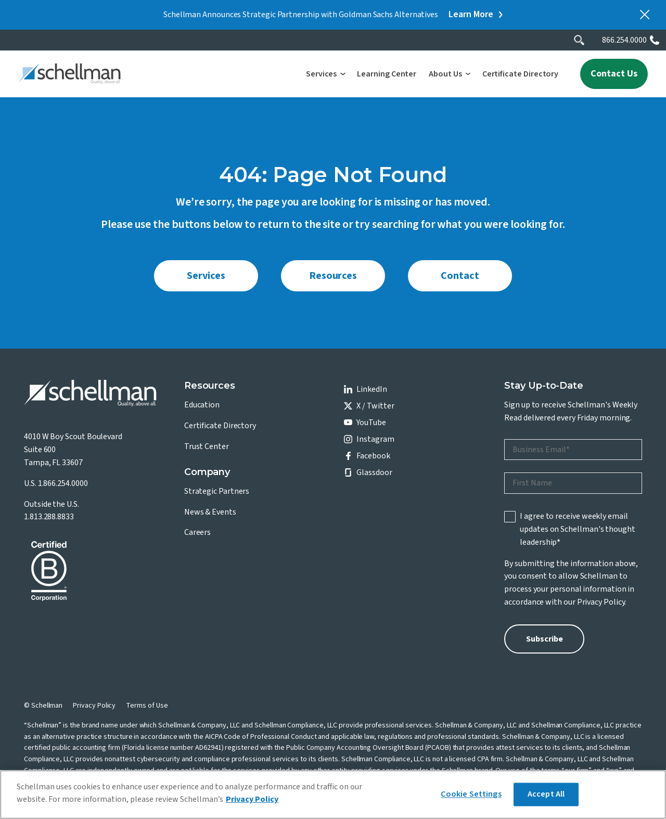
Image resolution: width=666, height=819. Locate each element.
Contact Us (614, 73)
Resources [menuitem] (333, 275)
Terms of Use (147, 705)
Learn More (471, 14)
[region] (333, 794)
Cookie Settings (471, 794)
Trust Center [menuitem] (206, 446)
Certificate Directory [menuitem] (220, 425)
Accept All (546, 794)
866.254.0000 (624, 40)
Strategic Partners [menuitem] (217, 491)
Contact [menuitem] (460, 275)
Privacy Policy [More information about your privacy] (252, 799)
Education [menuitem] (202, 405)
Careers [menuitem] (197, 532)
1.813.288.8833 (49, 516)
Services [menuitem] (206, 275)
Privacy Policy (601, 602)
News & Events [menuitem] (210, 512)
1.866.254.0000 (63, 483)
